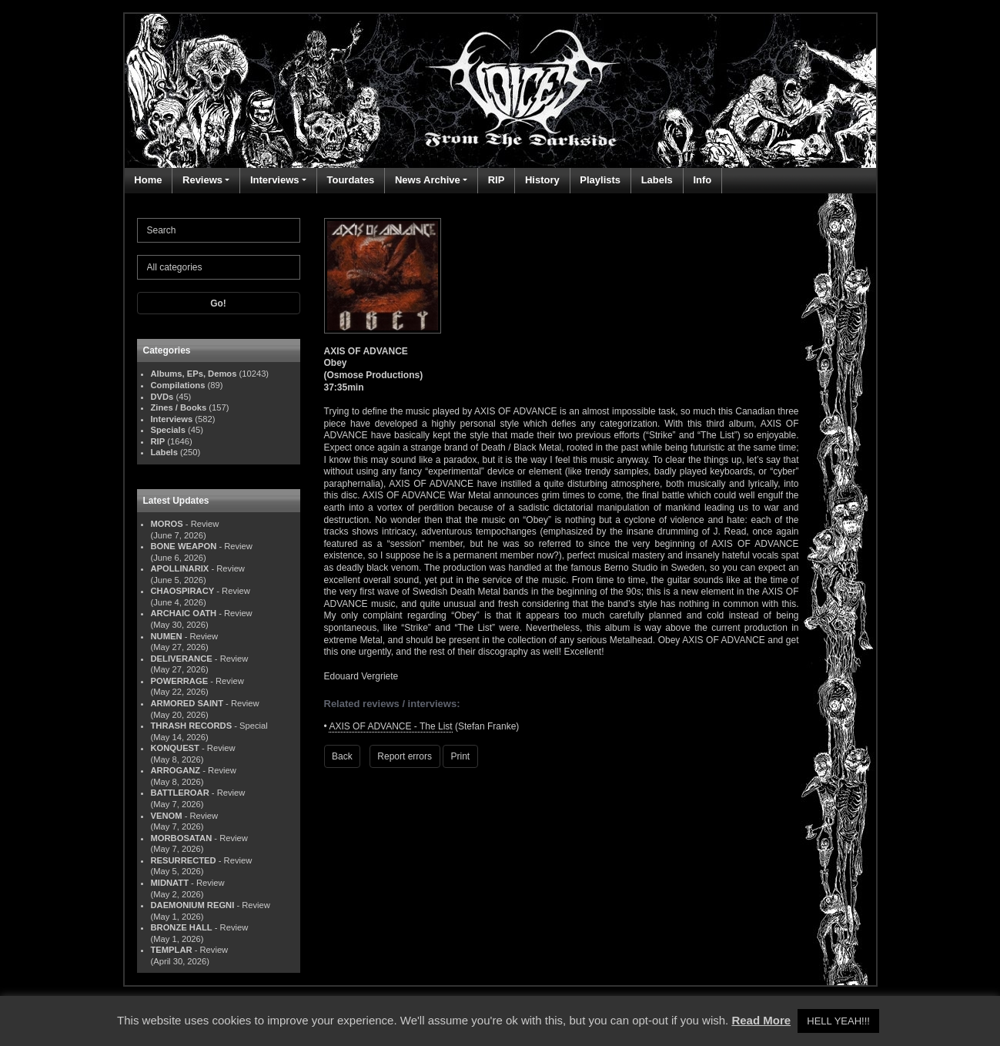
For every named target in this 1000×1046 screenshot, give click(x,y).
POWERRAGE (180, 681)
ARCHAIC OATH (184, 613)
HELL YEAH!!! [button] (838, 1021)
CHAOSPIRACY (183, 590)
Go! (218, 303)
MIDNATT (170, 882)
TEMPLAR (171, 949)
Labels (657, 180)
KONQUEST (175, 748)
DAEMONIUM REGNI (193, 905)
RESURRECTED (183, 860)
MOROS (167, 523)
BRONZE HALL (181, 927)
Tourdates (350, 180)
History (542, 180)
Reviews (202, 180)
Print (460, 756)
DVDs (162, 396)
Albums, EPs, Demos (194, 373)
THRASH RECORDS (191, 725)
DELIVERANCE (181, 658)
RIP (496, 180)
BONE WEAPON (184, 546)
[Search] (218, 230)
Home (148, 180)
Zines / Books (179, 407)
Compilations (178, 385)
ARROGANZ (176, 770)
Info (702, 180)
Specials (168, 429)
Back (342, 756)
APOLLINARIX (180, 568)
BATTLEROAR (180, 792)
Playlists (600, 180)
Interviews (274, 180)
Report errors (404, 756)
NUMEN (166, 636)
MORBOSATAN (181, 838)
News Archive (427, 180)
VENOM (166, 815)
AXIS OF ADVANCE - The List (390, 726)
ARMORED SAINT (187, 703)
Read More (761, 1020)
